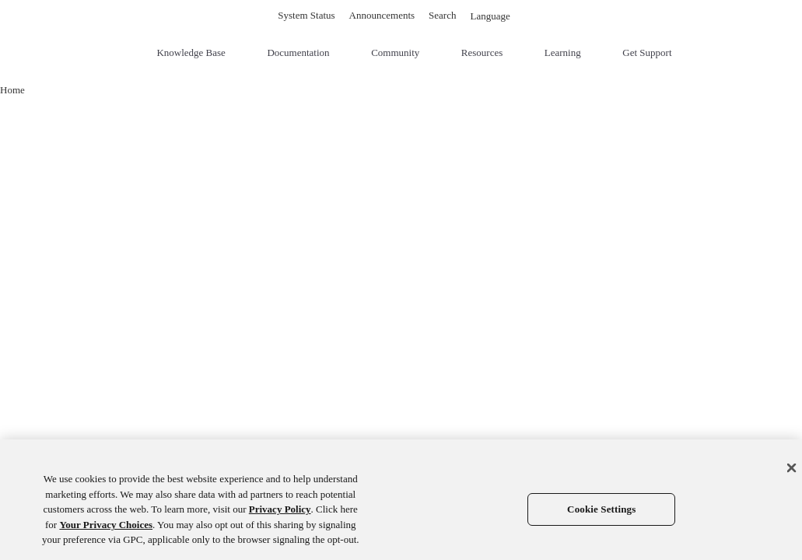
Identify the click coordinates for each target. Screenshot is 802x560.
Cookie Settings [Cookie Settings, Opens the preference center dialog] (601, 509)
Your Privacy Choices (105, 524)
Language (497, 16)
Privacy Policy (280, 509)
